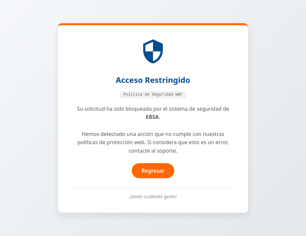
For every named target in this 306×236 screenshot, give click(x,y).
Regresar (153, 170)
